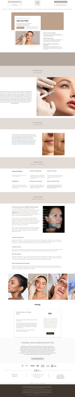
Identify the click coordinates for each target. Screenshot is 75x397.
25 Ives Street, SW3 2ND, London (37, 374)
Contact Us (14, 376)
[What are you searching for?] (14, 2)
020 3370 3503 (37, 377)
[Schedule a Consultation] (60, 5)
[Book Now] (20, 28)
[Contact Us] (15, 5)
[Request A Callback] (32, 28)
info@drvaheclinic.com (37, 376)
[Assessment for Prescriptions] (60, 2)
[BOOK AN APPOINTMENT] (37, 358)
